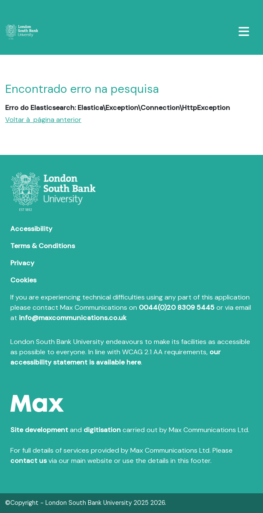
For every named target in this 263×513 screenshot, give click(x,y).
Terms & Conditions (42, 245)
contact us (28, 460)
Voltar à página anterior (43, 119)
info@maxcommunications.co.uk (72, 317)
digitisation (102, 429)
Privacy (22, 262)
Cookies (23, 280)
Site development (39, 429)
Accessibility (31, 228)
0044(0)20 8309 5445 (177, 307)
